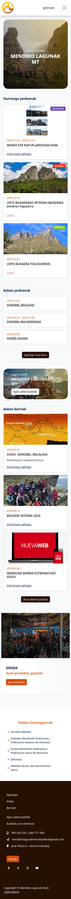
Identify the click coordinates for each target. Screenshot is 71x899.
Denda (13, 859)
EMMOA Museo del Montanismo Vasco (31, 768)
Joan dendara (16, 682)
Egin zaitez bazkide (25, 391)
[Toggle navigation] (64, 7)
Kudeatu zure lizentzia (20, 823)
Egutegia (12, 795)
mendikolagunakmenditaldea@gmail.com (35, 839)
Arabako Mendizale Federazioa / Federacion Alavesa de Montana (30, 740)
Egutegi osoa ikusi (35, 355)
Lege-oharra (11, 892)
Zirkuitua (16, 759)
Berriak (11, 808)
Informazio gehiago (19, 154)
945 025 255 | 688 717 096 (25, 833)
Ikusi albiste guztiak (35, 599)
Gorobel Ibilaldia (21, 732)
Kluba (10, 801)
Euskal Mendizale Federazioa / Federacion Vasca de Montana (29, 751)
